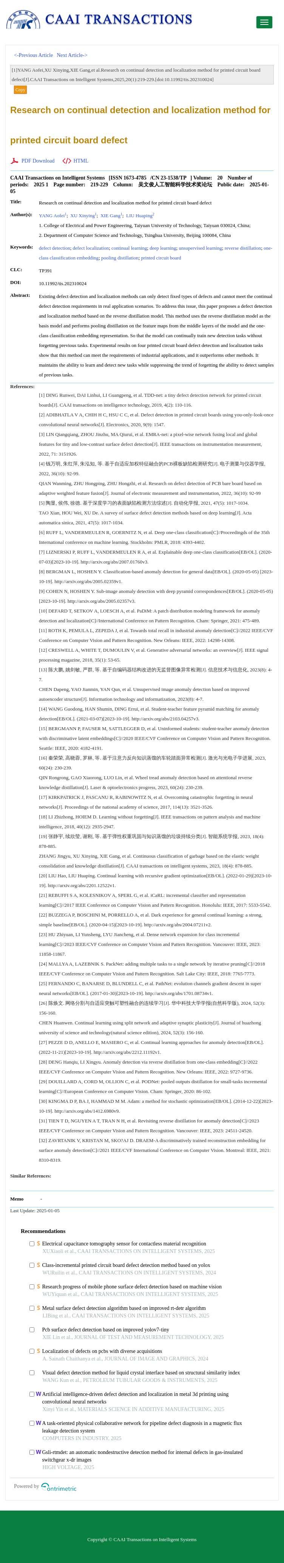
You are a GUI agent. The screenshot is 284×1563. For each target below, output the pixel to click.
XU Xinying (83, 215)
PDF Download (38, 161)
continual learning (129, 248)
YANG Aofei (52, 215)
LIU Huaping (139, 215)
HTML (81, 161)
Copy (20, 89)
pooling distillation (120, 258)
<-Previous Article (33, 55)
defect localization (91, 248)
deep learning (163, 248)
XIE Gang (110, 215)
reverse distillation (243, 248)
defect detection (54, 248)
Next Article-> (72, 55)
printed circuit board (161, 258)
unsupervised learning (200, 248)
